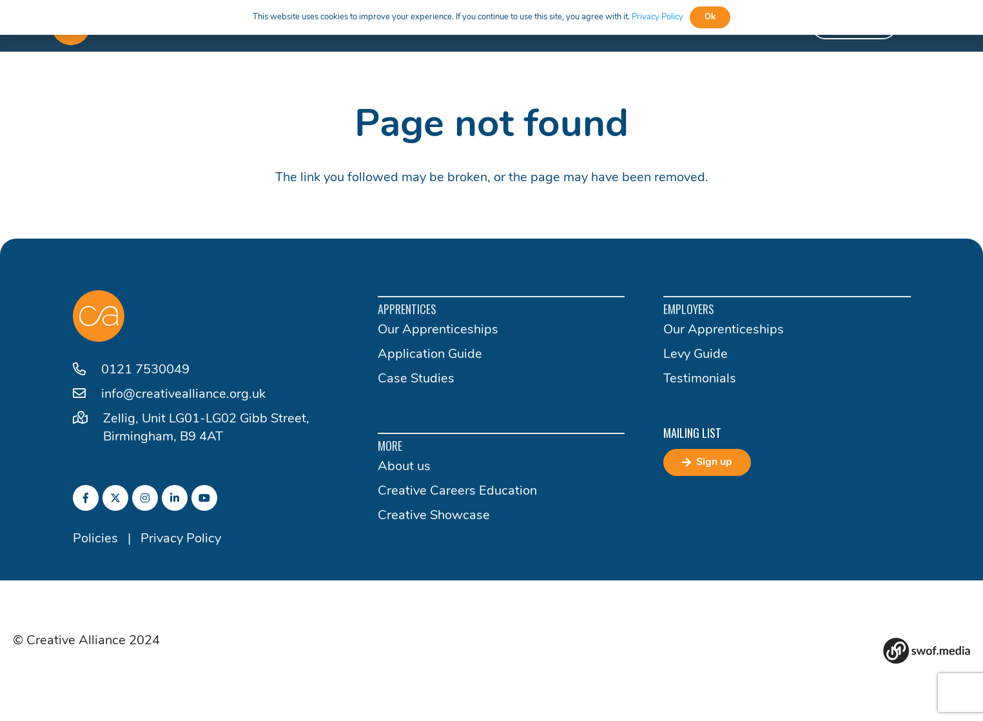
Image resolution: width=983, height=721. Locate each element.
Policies (95, 539)
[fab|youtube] (204, 498)
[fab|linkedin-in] (175, 498)
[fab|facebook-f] (86, 498)
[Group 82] (926, 651)
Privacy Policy (181, 539)
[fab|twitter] (115, 498)
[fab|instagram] (145, 498)
